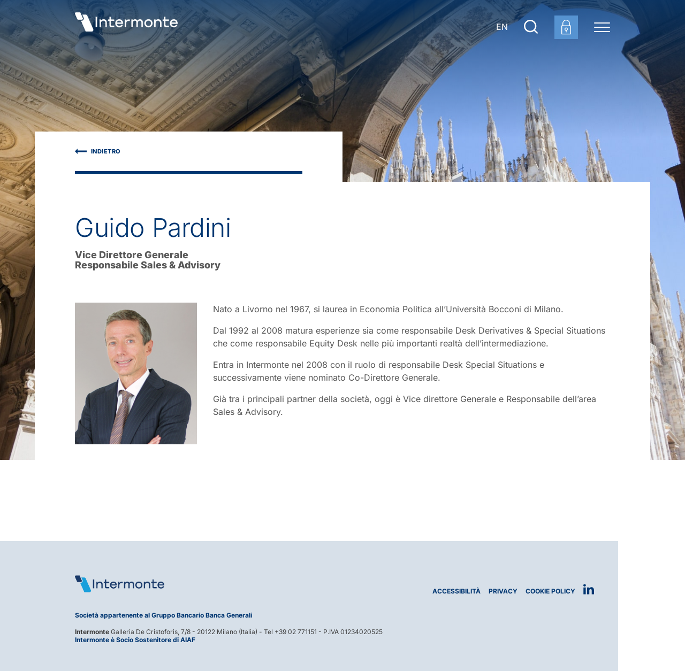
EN (502, 26)
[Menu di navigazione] (602, 27)
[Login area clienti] (566, 27)
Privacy (503, 591)
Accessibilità (456, 591)
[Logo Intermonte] (204, 584)
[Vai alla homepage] (126, 26)
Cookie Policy (550, 591)
